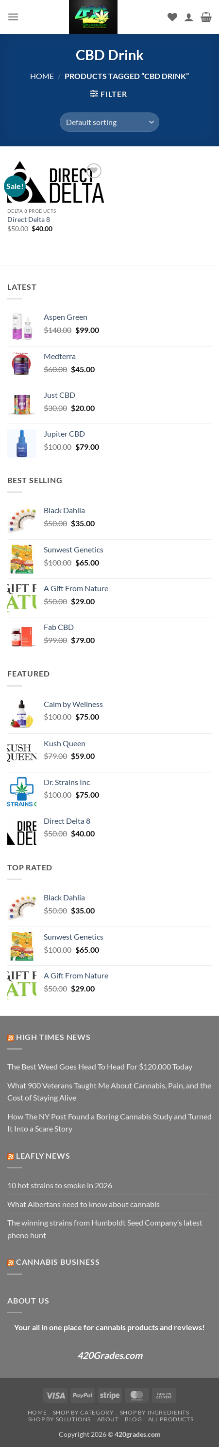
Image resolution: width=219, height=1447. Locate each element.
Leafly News (43, 1155)
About (108, 1419)
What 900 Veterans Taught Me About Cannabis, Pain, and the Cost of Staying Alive (109, 1091)
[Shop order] (109, 122)
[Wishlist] (172, 17)
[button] (13, 17)
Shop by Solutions (59, 1419)
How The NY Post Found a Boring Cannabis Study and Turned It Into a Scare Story (109, 1122)
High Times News (53, 1036)
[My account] (189, 17)
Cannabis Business (58, 1261)
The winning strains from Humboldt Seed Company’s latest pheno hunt (104, 1229)
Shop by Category (83, 1412)
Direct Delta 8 (28, 219)
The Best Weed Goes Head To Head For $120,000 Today (99, 1066)
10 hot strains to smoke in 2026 (59, 1185)
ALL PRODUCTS (170, 1419)
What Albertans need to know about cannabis (83, 1204)
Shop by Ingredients (154, 1412)
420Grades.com (109, 1355)
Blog (133, 1419)
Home (42, 75)
